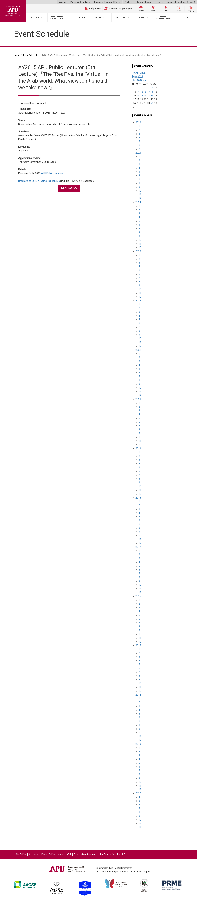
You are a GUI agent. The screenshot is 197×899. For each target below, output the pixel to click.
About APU (35, 17)
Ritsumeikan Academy (85, 854)
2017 (138, 547)
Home (17, 55)
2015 (138, 645)
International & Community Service (163, 17)
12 (141, 95)
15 (152, 95)
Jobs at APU (64, 854)
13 (145, 95)
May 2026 (137, 76)
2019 (138, 448)
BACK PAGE (69, 188)
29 (152, 103)
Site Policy (21, 854)
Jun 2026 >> (139, 80)
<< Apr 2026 (139, 72)
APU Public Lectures (52, 173)
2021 (138, 349)
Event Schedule (30, 55)
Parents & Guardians (80, 2)
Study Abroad (79, 17)
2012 (138, 793)
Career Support (121, 17)
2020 (138, 399)
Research (142, 17)
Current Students (144, 2)
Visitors (128, 2)
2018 (138, 497)
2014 (138, 694)
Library (186, 17)
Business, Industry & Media (107, 2)
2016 (138, 596)
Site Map (33, 854)
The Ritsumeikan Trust (112, 854)
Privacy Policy (48, 854)
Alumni (62, 2)
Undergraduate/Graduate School (56, 17)
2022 (138, 300)
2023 (138, 251)
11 (138, 95)
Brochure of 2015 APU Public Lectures (39, 180)
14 (148, 95)
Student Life (99, 17)
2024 (138, 202)
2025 (138, 152)
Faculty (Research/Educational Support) (176, 2)
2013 (138, 744)
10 (140, 190)
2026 (138, 122)
